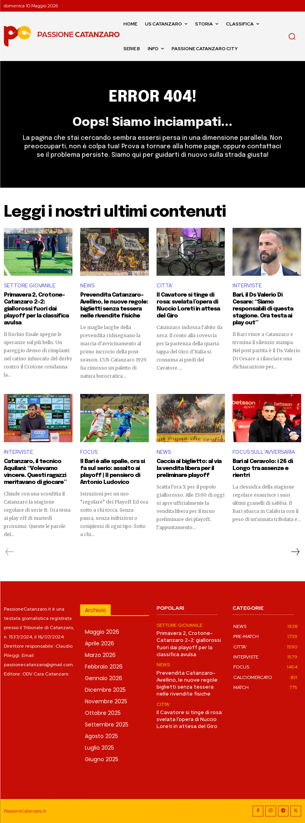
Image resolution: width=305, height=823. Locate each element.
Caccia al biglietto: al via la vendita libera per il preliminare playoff (189, 468)
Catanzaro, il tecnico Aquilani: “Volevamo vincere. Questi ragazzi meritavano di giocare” (35, 471)
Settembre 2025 (106, 724)
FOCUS (89, 452)
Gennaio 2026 (103, 678)
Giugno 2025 (101, 759)
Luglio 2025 (99, 747)
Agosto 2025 (101, 736)
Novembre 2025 (106, 701)
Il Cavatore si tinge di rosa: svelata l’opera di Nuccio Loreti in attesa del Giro (188, 305)
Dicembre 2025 (105, 689)
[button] (292, 36)
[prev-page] (10, 551)
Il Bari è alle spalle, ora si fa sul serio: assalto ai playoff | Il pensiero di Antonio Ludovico (112, 471)
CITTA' (165, 285)
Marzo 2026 (100, 654)
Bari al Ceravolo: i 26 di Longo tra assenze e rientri (263, 468)
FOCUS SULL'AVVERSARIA (264, 452)
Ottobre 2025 (103, 712)
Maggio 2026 (102, 631)
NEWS (87, 285)
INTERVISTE (247, 285)
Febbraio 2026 (104, 666)
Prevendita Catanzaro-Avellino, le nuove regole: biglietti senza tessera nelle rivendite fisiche (114, 305)
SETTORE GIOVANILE (30, 285)
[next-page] (295, 551)
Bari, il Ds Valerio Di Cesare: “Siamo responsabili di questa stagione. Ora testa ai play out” (263, 309)
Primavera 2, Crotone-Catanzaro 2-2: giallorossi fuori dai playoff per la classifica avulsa (36, 309)
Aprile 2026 (99, 643)
